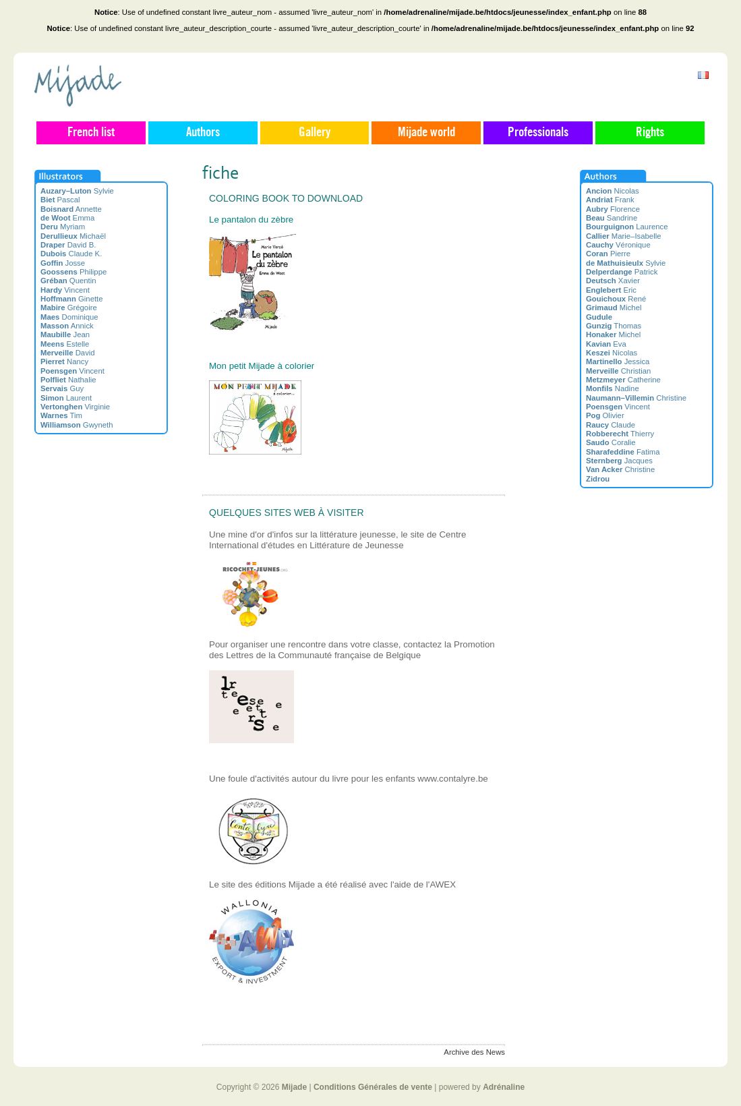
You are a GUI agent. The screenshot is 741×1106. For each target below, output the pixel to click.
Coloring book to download (286, 198)
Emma (67, 218)
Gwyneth (76, 425)
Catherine (623, 380)
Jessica (617, 361)
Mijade (294, 1087)
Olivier (605, 415)
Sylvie (77, 191)
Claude (610, 425)
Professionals (538, 132)
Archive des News (474, 1052)
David (67, 353)
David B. (68, 245)
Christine (636, 398)
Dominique (69, 317)
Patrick (621, 272)
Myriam (62, 227)
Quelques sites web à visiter (286, 512)
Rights (650, 132)
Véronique (618, 245)
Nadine (612, 388)
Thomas (613, 326)
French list (91, 132)
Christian (618, 371)
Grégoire (68, 307)
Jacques (619, 461)
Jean (65, 334)
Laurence (627, 227)
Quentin (68, 280)
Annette (71, 209)
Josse (62, 263)
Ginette (71, 299)
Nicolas (612, 191)
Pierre (608, 254)
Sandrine (611, 218)
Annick (67, 326)
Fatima (623, 452)
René (616, 299)
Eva (606, 344)
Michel (613, 307)
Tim (61, 415)
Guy (62, 388)
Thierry (620, 434)
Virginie (75, 407)
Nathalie (68, 380)
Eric (611, 290)
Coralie (611, 442)
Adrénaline (504, 1087)
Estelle (64, 344)
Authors (203, 132)
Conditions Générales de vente (373, 1087)
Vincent (65, 290)
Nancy (64, 361)
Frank (610, 200)
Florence (613, 209)
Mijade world (426, 132)
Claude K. (71, 254)
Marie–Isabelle (623, 236)
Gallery (314, 132)
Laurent (66, 398)
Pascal (60, 200)
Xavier (613, 280)
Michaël (73, 236)
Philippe (73, 272)
